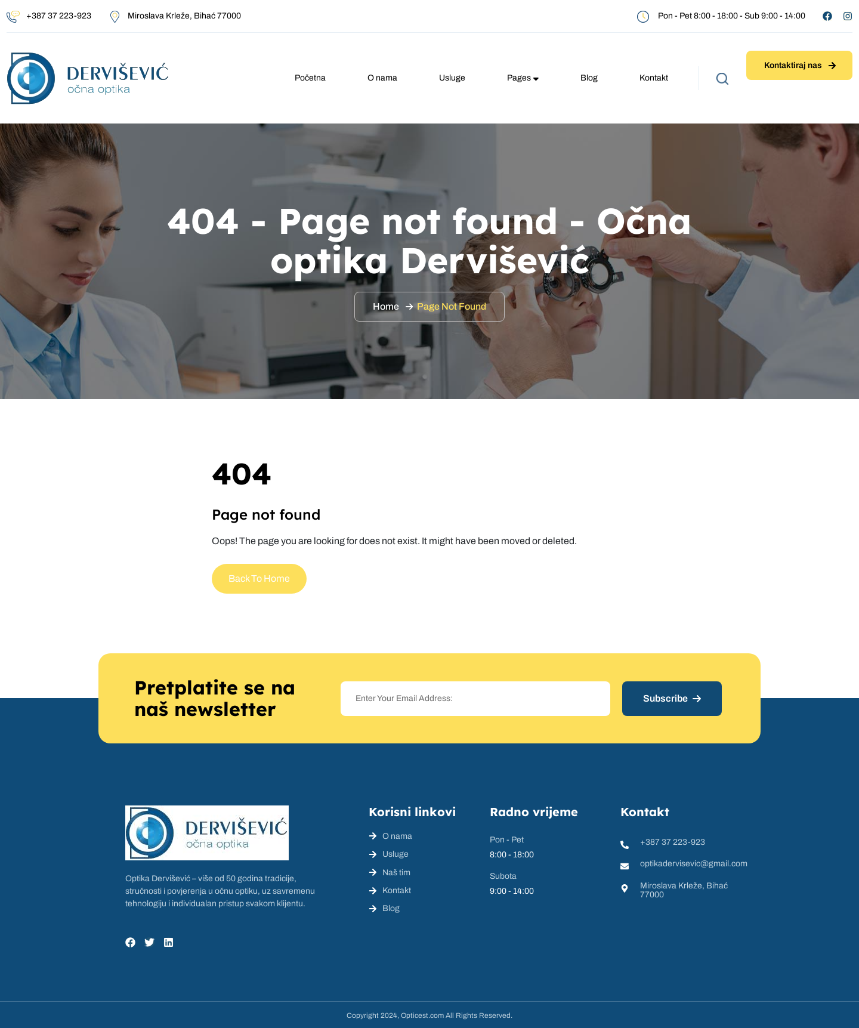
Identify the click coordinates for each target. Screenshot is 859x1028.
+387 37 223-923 (58, 15)
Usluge (452, 77)
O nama (382, 77)
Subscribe (672, 698)
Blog (589, 77)
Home (386, 306)
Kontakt (653, 77)
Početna (310, 77)
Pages (523, 77)
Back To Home (259, 578)
